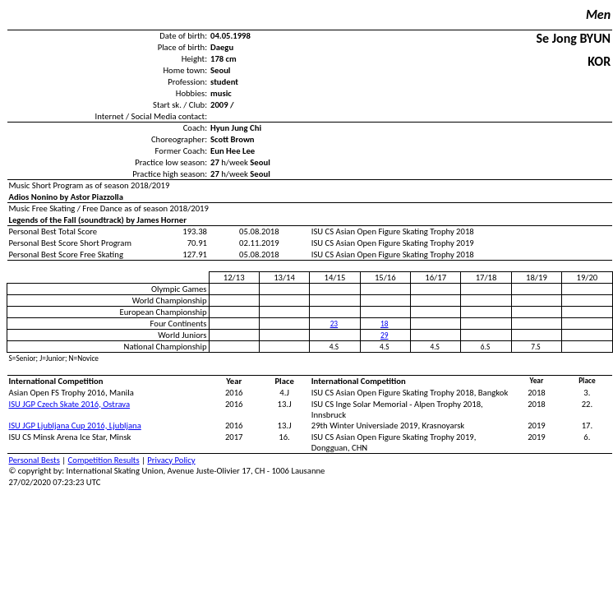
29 (384, 335)
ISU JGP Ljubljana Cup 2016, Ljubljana (75, 425)
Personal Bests (34, 460)
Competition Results (104, 460)
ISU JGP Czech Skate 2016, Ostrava (70, 404)
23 (334, 324)
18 (384, 324)
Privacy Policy (171, 460)
